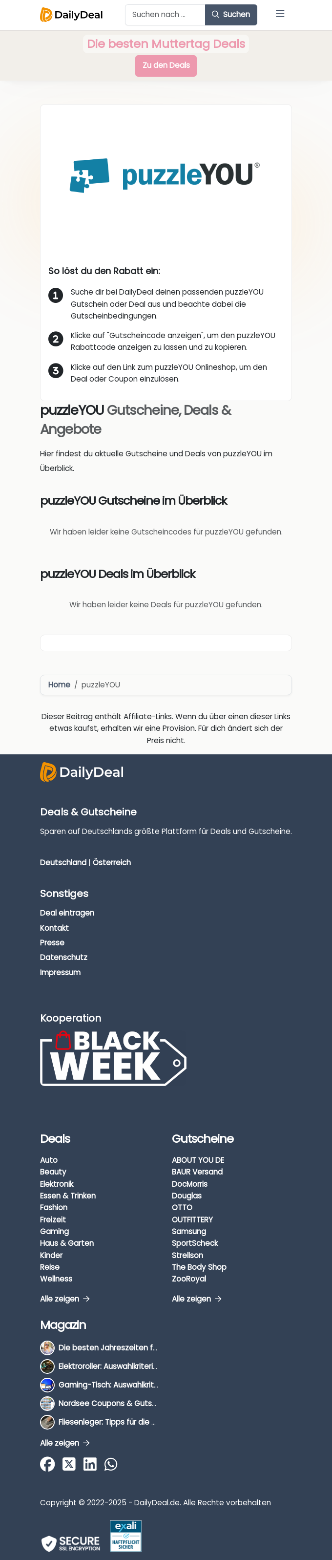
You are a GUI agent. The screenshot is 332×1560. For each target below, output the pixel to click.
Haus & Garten (67, 1243)
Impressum (60, 972)
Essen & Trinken (68, 1196)
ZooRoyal (189, 1279)
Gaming (54, 1231)
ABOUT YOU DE (198, 1160)
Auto (49, 1160)
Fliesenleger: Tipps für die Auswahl (120, 1422)
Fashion (53, 1207)
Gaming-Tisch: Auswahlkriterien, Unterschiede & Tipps (156, 1385)
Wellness (56, 1279)
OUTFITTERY (192, 1220)
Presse (52, 943)
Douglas (187, 1196)
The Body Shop (199, 1267)
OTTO (182, 1207)
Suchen (231, 14)
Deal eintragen (67, 913)
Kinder (51, 1255)
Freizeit (53, 1220)
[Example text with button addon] (165, 15)
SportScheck (195, 1243)
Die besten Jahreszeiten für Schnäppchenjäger (144, 1348)
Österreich (112, 862)
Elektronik (56, 1184)
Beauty (53, 1172)
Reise (50, 1267)
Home (59, 685)
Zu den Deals (166, 65)
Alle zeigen (64, 1299)
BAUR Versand (197, 1172)
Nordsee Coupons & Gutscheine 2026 (127, 1403)
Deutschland (63, 862)
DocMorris (190, 1184)
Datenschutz (63, 957)
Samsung (189, 1231)
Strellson (187, 1255)
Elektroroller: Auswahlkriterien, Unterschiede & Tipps (151, 1366)
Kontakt (54, 928)
